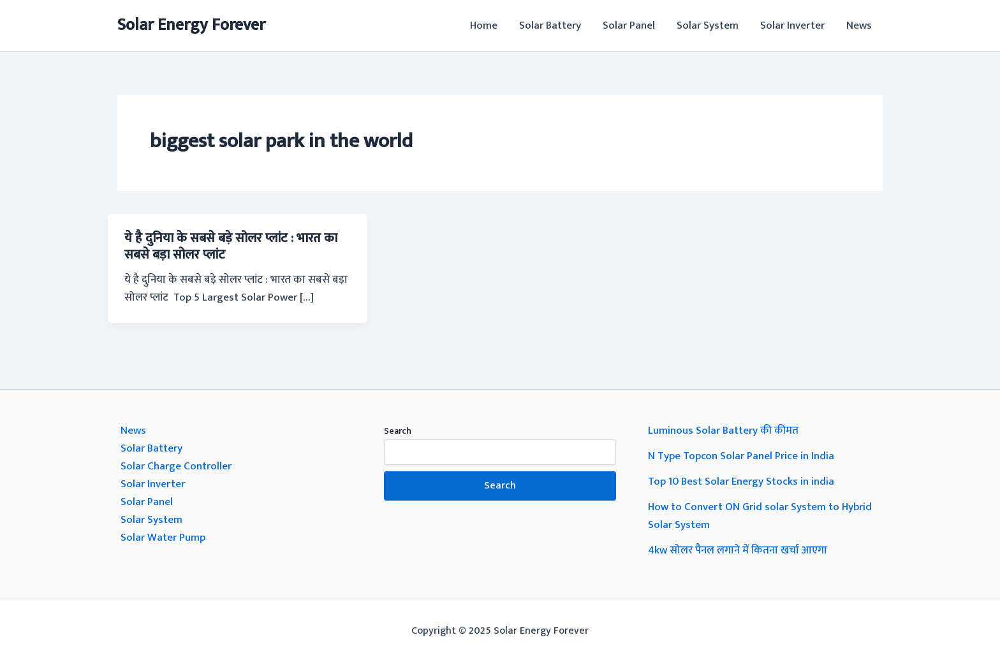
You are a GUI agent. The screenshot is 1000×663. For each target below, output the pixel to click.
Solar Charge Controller (176, 466)
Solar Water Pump (163, 537)
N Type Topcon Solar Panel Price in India (741, 456)
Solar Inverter (792, 25)
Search (397, 431)
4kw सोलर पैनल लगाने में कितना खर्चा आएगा (737, 550)
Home (483, 25)
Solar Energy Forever (191, 25)
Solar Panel (629, 25)
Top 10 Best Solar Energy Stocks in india (741, 481)
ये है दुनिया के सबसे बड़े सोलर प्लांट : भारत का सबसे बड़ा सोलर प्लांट (230, 246)
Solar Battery (550, 25)
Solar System (708, 25)
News (859, 25)
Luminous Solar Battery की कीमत (723, 430)
